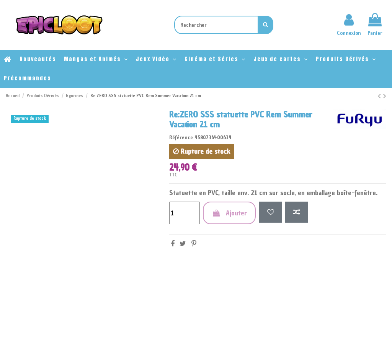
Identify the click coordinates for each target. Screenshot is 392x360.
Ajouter (229, 213)
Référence (181, 137)
